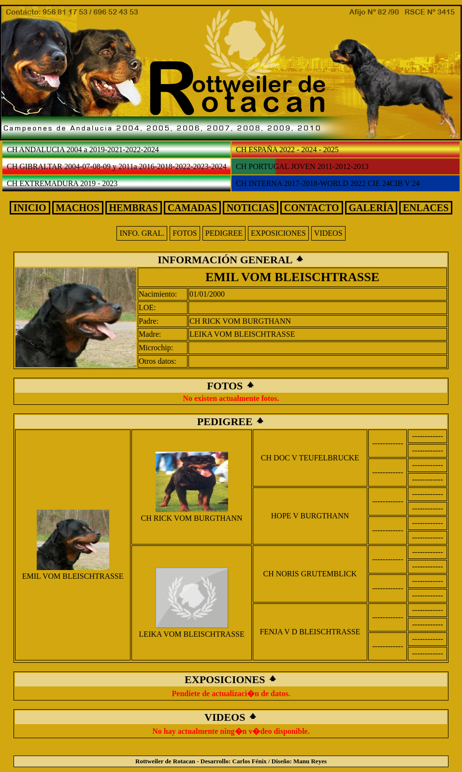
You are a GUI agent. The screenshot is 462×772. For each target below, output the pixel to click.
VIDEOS (328, 233)
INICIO (30, 207)
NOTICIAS (250, 207)
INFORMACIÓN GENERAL (226, 260)
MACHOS (78, 207)
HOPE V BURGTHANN (310, 516)
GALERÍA (371, 207)
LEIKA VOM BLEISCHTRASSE (242, 334)
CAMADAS (192, 207)
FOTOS (185, 233)
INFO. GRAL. (141, 233)
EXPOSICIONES (278, 233)
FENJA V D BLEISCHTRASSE (310, 632)
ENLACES (426, 207)
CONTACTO (312, 207)
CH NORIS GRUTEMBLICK (310, 574)
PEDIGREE (224, 233)
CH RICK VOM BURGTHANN (240, 321)
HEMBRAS (133, 207)
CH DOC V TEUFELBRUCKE (310, 458)
